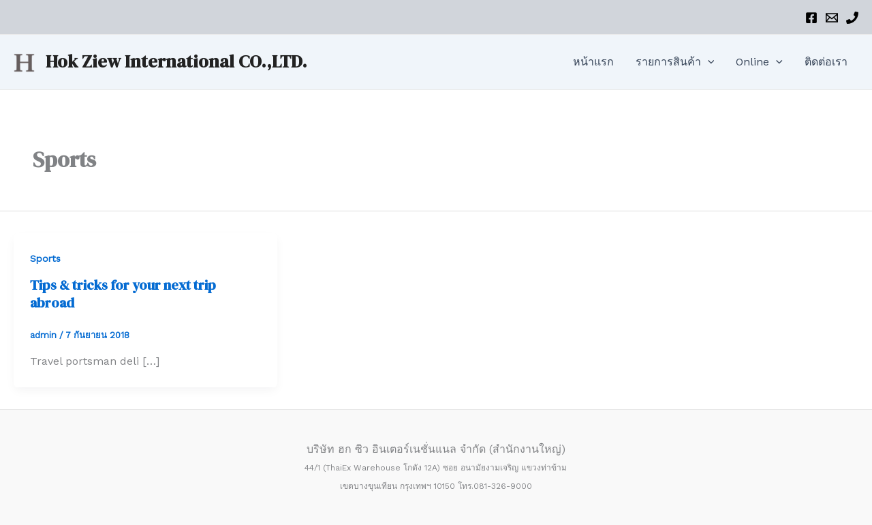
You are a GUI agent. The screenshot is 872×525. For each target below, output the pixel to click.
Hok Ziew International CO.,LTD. (176, 61)
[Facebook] (811, 18)
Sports (45, 258)
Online (759, 62)
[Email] (832, 18)
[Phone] (852, 18)
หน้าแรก (593, 61)
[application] (708, 62)
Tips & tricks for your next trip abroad (123, 293)
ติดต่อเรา (826, 61)
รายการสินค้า (675, 62)
